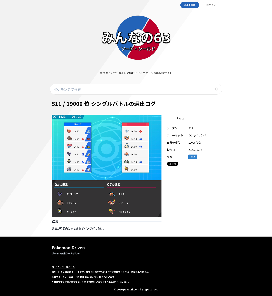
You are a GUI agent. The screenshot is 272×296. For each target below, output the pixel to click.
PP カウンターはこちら (63, 267)
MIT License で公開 (90, 276)
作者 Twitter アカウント (94, 281)
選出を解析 (190, 5)
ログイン (211, 5)
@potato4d (151, 289)
